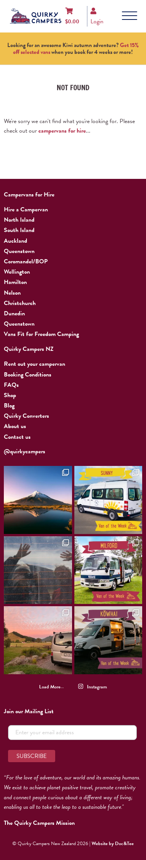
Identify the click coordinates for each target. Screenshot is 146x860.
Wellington (17, 271)
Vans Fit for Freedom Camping (41, 334)
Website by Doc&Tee (113, 843)
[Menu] (129, 16)
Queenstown (19, 251)
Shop (10, 395)
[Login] (96, 16)
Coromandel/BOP (26, 261)
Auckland (15, 240)
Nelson (12, 292)
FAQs (11, 384)
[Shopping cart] (72, 16)
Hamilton (15, 282)
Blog (9, 405)
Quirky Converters (26, 415)
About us (15, 426)
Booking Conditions (27, 374)
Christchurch (20, 303)
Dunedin (14, 313)
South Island (19, 230)
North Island (19, 219)
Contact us (17, 436)
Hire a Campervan (26, 209)
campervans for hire (62, 130)
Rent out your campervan (34, 363)
